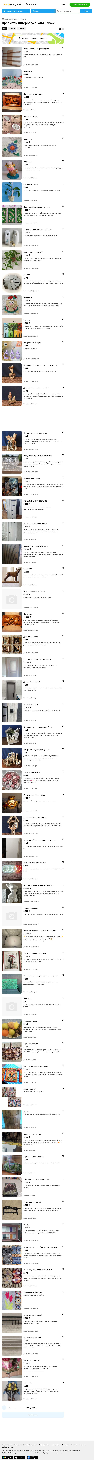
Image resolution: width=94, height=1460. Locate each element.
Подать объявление (80, 4)
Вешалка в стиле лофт (32, 1202)
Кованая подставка (31, 908)
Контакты (82, 1445)
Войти (63, 4)
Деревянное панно (31, 637)
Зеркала (27, 275)
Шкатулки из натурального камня (36, 1179)
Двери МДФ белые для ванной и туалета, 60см (40, 840)
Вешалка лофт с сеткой (33, 1315)
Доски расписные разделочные (36, 1066)
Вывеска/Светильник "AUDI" (35, 863)
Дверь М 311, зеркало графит (35, 523)
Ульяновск (32, 4)
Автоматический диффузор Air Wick (38, 229)
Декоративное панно (32, 478)
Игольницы (28, 71)
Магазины (65, 1445)
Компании (22, 28)
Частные (12, 28)
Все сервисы (56, 1445)
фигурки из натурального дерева (36, 750)
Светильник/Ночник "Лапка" (34, 795)
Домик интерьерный (31, 1360)
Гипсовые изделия (31, 116)
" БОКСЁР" (28, 569)
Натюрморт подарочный (33, 94)
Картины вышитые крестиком (35, 953)
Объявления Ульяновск (10, 19)
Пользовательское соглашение (69, 1450)
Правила (74, 1445)
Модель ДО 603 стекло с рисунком (37, 659)
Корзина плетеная (31, 1044)
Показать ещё (33, 1415)
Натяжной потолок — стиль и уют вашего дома (40, 930)
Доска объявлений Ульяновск (11, 1445)
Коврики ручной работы (33, 1292)
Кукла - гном (28, 1383)
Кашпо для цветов (31, 184)
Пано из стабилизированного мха (37, 207)
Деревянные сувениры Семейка (36, 388)
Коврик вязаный (30, 1089)
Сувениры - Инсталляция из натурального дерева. (40, 365)
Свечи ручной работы (32, 772)
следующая (31, 1407)
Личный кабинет (44, 1445)
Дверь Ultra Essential (32, 682)
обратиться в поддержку (53, 1453)
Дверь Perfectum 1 (31, 704)
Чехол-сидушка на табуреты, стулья (38, 1270)
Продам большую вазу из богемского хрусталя (38, 456)
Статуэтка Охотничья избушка (35, 817)
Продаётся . (28, 998)
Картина (27, 320)
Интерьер (22, 19)
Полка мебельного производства (36, 49)
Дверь (26, 1111)
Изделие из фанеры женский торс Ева (39, 885)
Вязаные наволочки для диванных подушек (41, 976)
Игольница (28, 139)
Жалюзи (27, 1224)
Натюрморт (28, 614)
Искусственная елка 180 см (34, 591)
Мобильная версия (8, 1447)
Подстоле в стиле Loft (32, 1134)
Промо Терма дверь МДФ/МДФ (36, 546)
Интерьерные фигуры (32, 343)
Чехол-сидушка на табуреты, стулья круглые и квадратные (41, 1247)
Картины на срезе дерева (34, 1157)
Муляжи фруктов (30, 1021)
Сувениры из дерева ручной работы (38, 727)
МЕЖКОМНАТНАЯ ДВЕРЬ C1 (35, 501)
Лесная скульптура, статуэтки (35, 433)
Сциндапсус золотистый (33, 252)
